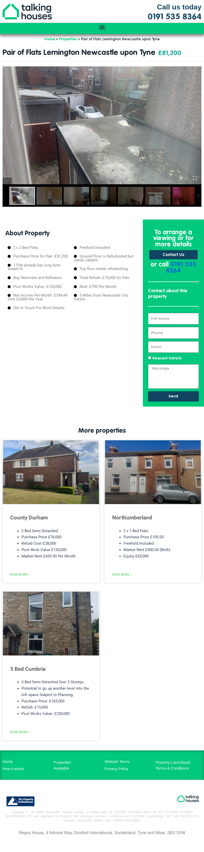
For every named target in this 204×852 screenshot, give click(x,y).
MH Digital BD (102, 844)
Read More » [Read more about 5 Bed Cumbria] (20, 732)
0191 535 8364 (181, 268)
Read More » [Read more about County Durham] (20, 574)
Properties (68, 39)
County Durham (29, 518)
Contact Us (173, 255)
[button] (102, 27)
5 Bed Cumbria (28, 669)
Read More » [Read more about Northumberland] (122, 574)
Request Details (167, 358)
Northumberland (132, 518)
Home (49, 39)
